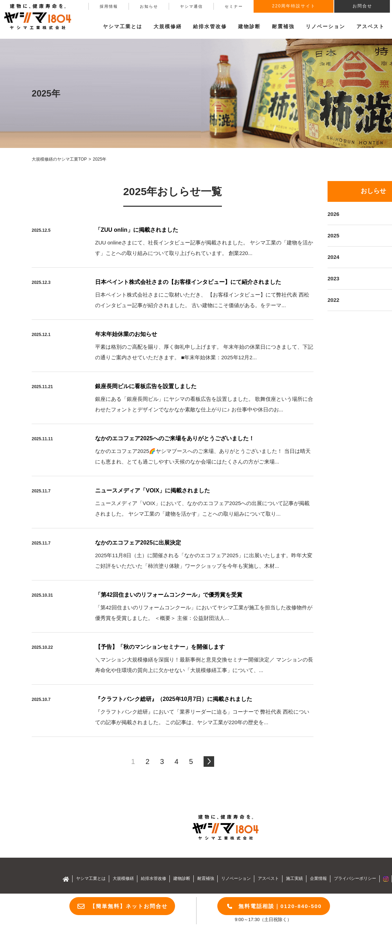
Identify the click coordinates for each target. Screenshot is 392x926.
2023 (333, 278)
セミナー (234, 6)
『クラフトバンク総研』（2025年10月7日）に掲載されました (173, 699)
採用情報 (109, 6)
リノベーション (325, 26)
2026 (333, 214)
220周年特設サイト (294, 6)
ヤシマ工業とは (91, 878)
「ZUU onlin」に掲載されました (136, 230)
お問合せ (362, 6)
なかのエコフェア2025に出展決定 (138, 543)
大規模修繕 (123, 878)
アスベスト (370, 26)
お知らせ (149, 6)
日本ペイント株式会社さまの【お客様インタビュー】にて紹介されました (188, 282)
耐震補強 (283, 26)
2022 (333, 300)
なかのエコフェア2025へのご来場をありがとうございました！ (174, 438)
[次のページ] (209, 761)
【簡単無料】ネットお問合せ (129, 906)
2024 (333, 257)
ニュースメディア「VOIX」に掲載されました (152, 490)
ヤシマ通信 (191, 6)
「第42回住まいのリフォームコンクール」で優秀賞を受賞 (168, 595)
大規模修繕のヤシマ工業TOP (59, 159)
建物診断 (249, 26)
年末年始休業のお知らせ (126, 334)
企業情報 (318, 878)
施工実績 (294, 878)
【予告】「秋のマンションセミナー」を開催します (160, 647)
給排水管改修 (210, 26)
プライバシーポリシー (355, 878)
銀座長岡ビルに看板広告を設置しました (146, 386)
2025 (333, 235)
